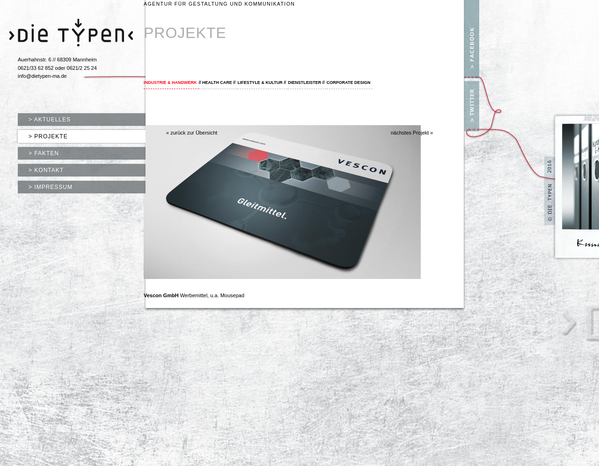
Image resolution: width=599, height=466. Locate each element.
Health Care (217, 82)
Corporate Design (349, 82)
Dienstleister (304, 82)
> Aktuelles (50, 119)
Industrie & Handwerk (170, 82)
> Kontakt (46, 170)
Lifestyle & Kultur (259, 82)
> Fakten (44, 153)
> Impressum (51, 187)
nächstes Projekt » (412, 132)
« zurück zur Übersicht (191, 132)
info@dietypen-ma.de (42, 76)
